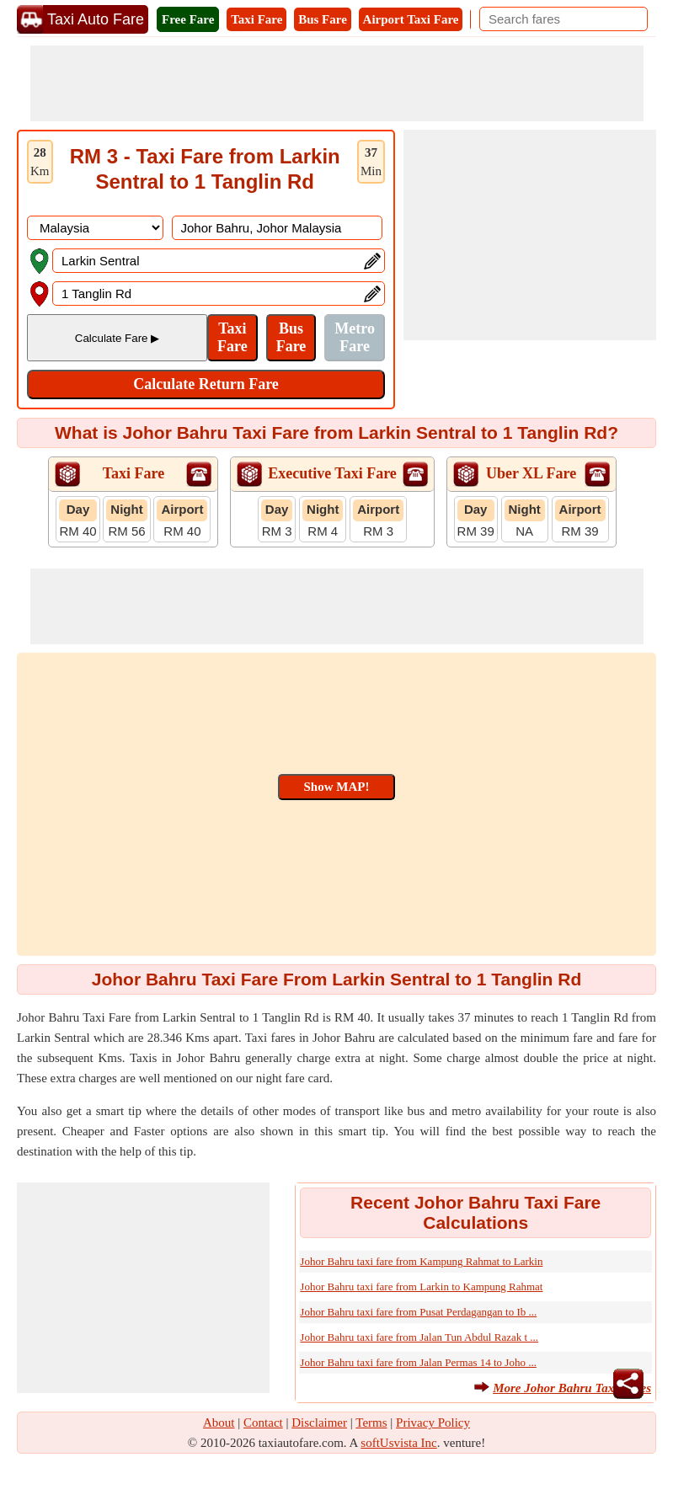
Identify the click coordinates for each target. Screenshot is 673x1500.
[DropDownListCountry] (95, 228)
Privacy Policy (433, 1422)
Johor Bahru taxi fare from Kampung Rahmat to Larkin (421, 1261)
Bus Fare (322, 19)
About (219, 1422)
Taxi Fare (256, 19)
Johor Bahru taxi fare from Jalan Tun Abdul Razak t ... (419, 1337)
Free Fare (188, 19)
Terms (371, 1422)
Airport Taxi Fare (411, 19)
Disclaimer (319, 1422)
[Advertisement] (337, 83)
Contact (263, 1422)
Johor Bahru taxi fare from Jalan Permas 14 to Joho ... (418, 1362)
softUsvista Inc (398, 1442)
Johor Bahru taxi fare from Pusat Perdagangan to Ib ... (418, 1311)
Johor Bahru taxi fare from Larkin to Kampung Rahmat (421, 1286)
